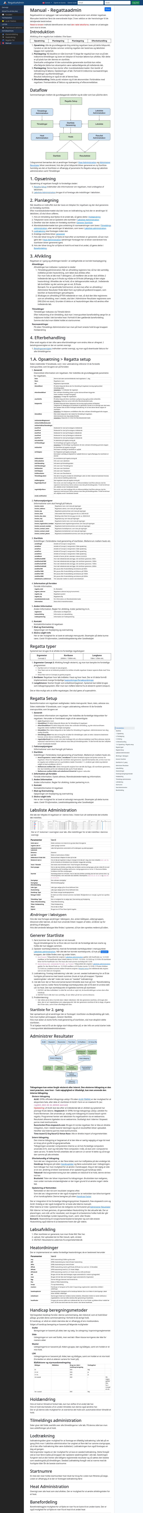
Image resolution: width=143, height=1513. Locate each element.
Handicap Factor (84, 1196)
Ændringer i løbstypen (122, 756)
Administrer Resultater (100, 1207)
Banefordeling (40, 248)
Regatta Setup (40, 186)
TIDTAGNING (7, 18)
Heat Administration (87, 162)
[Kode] (118, 3)
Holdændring (95, 217)
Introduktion (120, 728)
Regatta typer (120, 747)
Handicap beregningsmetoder (124, 774)
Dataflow (118, 731)
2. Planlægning (120, 736)
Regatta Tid (8, 40)
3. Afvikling (119, 739)
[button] (47, 2)
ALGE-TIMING (9, 21)
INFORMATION (7, 31)
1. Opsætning (119, 733)
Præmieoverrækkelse (12, 28)
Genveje (5, 7)
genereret (60, 234)
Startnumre (119, 785)
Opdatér (104, 952)
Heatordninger (120, 771)
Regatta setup (84, 968)
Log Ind (136, 3)
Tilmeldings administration (123, 779)
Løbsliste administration (95, 228)
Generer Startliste (85, 222)
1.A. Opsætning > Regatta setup (125, 744)
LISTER (4, 24)
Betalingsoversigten (43, 348)
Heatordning (8, 37)
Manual (6, 43)
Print (108, 9)
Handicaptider (67, 1164)
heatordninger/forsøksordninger (78, 680)
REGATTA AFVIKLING (10, 11)
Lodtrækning (39, 231)
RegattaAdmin (13, 3)
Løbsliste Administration (45, 192)
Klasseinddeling (10, 34)
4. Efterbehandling (121, 742)
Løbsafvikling (119, 768)
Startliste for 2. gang (121, 762)
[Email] (91, 3)
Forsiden (7, 14)
